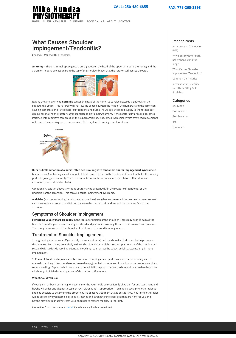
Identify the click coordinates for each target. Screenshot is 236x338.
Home (36, 21)
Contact (124, 21)
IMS (174, 121)
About (111, 21)
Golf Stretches (180, 116)
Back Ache (178, 105)
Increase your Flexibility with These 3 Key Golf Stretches (185, 88)
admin (38, 54)
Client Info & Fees (54, 21)
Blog (34, 326)
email (69, 307)
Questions (76, 21)
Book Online (95, 21)
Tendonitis (65, 54)
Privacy (44, 326)
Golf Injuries (179, 111)
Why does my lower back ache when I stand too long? (186, 59)
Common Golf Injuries (184, 78)
